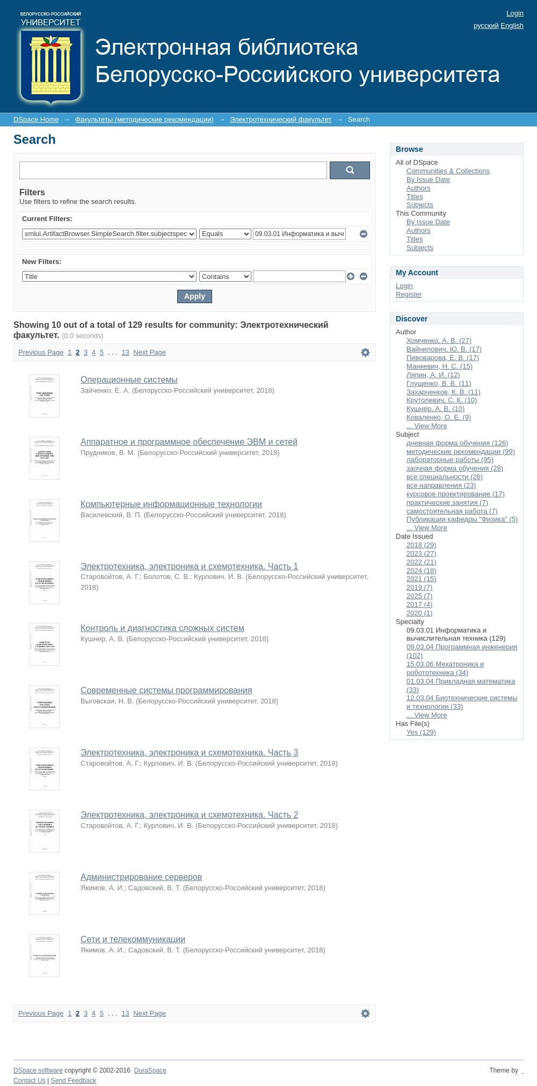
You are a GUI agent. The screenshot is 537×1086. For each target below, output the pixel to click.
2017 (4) (419, 604)
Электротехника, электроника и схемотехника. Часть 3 (189, 752)
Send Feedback (74, 1080)
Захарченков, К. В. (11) (444, 392)
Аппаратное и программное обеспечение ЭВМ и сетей (189, 441)
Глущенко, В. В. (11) (439, 383)
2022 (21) (422, 562)
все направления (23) (441, 485)
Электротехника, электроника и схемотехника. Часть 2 (189, 814)
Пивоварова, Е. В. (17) (443, 358)
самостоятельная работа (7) (452, 511)
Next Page (149, 352)
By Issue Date (428, 179)
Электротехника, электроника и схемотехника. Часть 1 (189, 566)
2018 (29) (422, 545)
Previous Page (41, 352)
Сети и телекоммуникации (133, 939)
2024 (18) (422, 571)
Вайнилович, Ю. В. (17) (444, 349)
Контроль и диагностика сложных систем (162, 628)
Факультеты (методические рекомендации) (144, 119)
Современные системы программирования (166, 690)
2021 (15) (422, 579)
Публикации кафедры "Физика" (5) (462, 519)
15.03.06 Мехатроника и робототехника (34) (445, 668)
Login (515, 13)
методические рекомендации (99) (461, 451)
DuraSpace (150, 1070)
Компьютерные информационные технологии (171, 504)
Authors (419, 188)
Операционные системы (129, 379)
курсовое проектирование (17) (456, 494)
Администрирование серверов (141, 877)
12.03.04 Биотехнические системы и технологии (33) (462, 702)
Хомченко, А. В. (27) (439, 340)
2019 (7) (419, 587)
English (512, 25)
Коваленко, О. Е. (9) (439, 417)
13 (125, 352)
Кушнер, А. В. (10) (436, 409)
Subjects (420, 205)
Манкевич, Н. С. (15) (440, 366)
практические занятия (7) (447, 502)
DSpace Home (36, 119)
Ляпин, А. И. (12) (433, 375)
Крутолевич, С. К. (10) (442, 400)
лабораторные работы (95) (450, 460)
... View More (427, 426)
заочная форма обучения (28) (455, 468)
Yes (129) (421, 732)
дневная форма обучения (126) (457, 443)
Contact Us (29, 1080)
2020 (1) (419, 613)
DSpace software (38, 1070)
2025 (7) (419, 596)
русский (486, 25)
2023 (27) (422, 553)
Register (409, 294)
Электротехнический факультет (281, 119)
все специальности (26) (445, 477)
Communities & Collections (448, 171)
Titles (415, 197)
